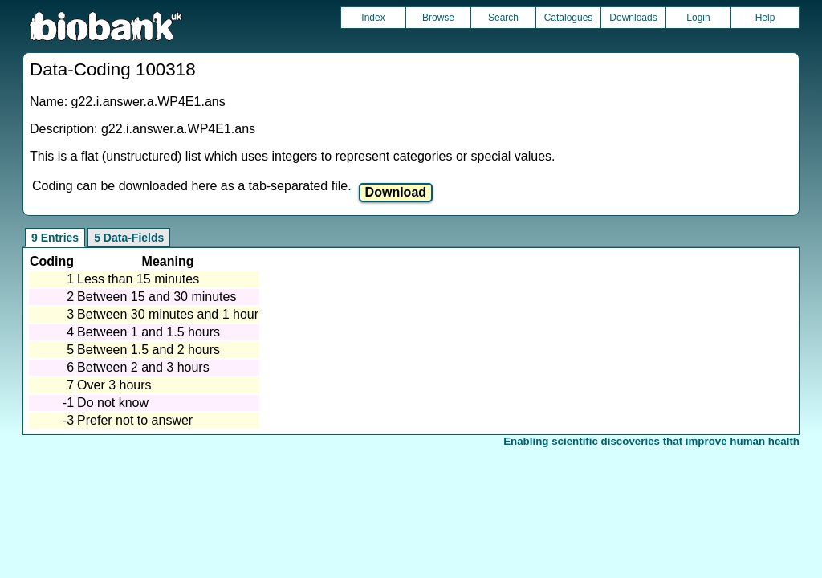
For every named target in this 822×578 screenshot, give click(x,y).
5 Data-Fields (129, 237)
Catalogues (568, 17)
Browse (438, 17)
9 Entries (55, 237)
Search (503, 17)
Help (765, 17)
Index (373, 17)
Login (698, 17)
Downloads (633, 17)
